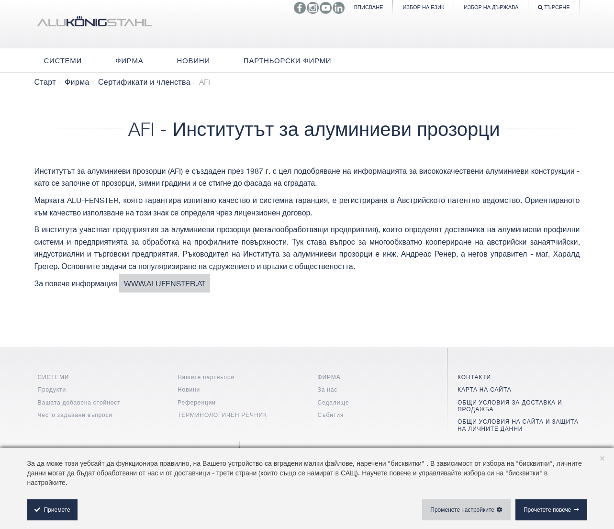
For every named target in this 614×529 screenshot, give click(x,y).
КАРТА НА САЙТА (485, 389)
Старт (45, 82)
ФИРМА (329, 377)
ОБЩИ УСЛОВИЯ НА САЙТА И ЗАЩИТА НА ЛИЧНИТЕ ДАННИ (518, 425)
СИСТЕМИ (53, 377)
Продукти (52, 389)
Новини (189, 389)
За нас (328, 389)
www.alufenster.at (164, 283)
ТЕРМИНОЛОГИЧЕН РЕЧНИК (222, 414)
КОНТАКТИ (474, 377)
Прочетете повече (547, 509)
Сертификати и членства (144, 82)
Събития (331, 414)
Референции (197, 402)
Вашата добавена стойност (79, 402)
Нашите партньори (206, 377)
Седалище (333, 402)
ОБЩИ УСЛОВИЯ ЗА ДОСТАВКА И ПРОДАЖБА (510, 406)
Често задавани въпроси (75, 414)
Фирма (77, 82)
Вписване (368, 7)
